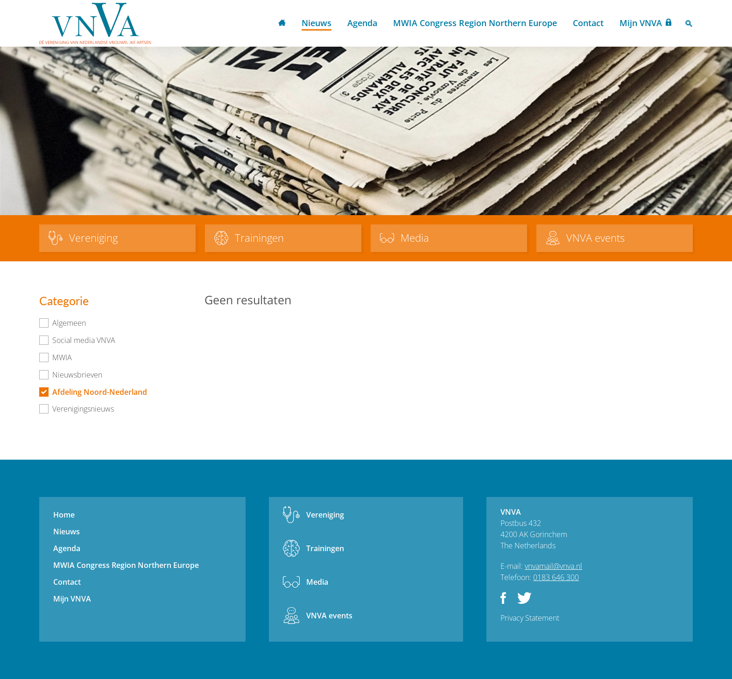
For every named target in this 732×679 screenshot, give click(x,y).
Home (282, 23)
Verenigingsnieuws (83, 409)
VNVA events (329, 615)
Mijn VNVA (640, 22)
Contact (588, 22)
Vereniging (325, 515)
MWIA (62, 357)
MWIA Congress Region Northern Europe (475, 22)
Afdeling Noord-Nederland (99, 392)
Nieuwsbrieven (77, 375)
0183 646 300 (556, 577)
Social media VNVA (83, 340)
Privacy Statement (529, 618)
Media (317, 582)
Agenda (362, 22)
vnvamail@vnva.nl (553, 566)
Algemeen (69, 323)
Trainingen (325, 548)
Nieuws (316, 22)
